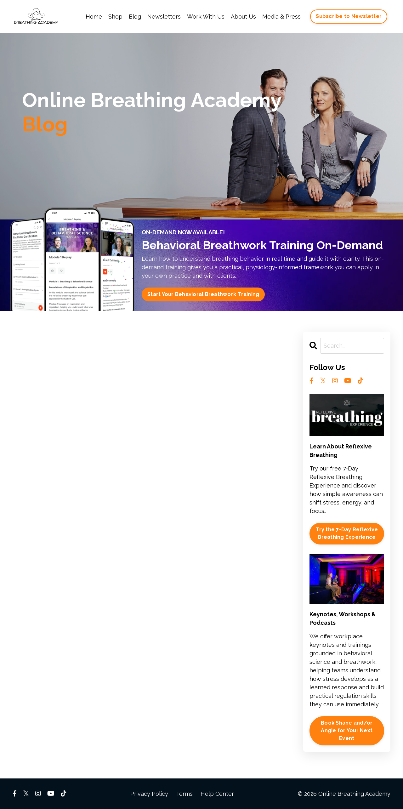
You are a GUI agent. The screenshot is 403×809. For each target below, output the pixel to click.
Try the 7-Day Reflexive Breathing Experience (346, 533)
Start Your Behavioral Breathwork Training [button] (203, 294)
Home (94, 16)
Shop (115, 16)
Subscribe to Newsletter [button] (349, 16)
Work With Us (205, 16)
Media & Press (281, 16)
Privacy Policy (149, 793)
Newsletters (164, 16)
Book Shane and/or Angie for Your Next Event (346, 730)
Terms (184, 793)
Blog (135, 16)
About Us (243, 16)
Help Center (217, 793)
